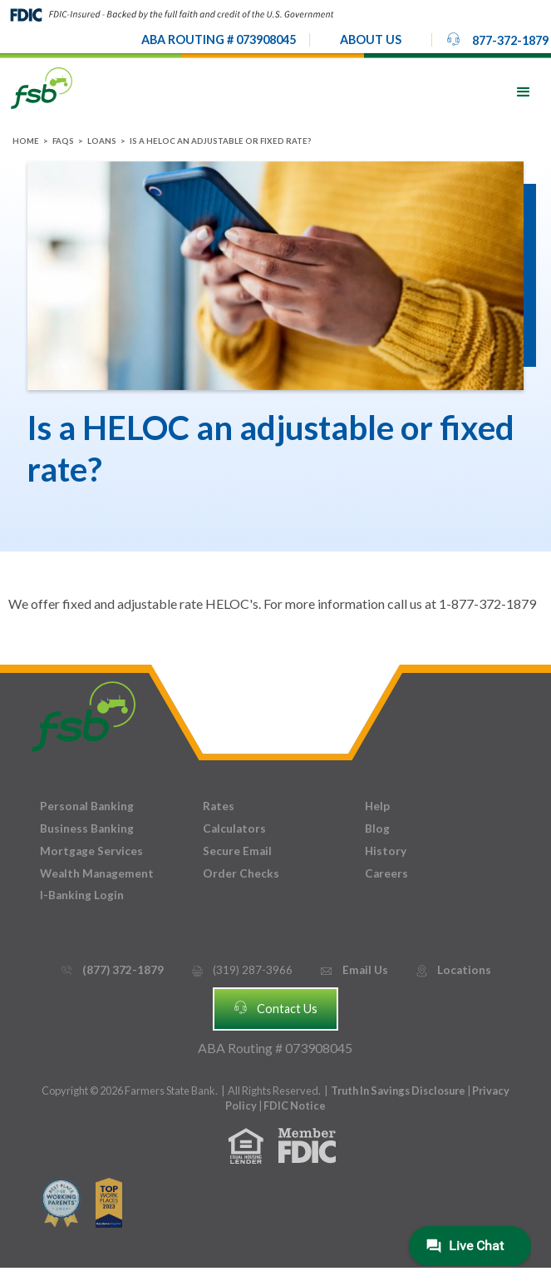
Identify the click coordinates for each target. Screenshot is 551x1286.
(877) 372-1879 (112, 970)
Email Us (353, 970)
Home (25, 141)
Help (377, 806)
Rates (218, 806)
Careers (386, 873)
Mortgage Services (91, 851)
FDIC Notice (294, 1105)
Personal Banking (87, 806)
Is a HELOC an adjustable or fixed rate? (220, 141)
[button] (370, 39)
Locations (453, 970)
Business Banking (87, 828)
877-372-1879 (497, 39)
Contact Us (275, 1007)
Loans (101, 141)
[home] (41, 87)
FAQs (63, 141)
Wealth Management (97, 873)
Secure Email (237, 851)
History (385, 851)
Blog (377, 828)
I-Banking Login (82, 895)
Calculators (234, 828)
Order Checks (241, 873)
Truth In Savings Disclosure (398, 1090)
